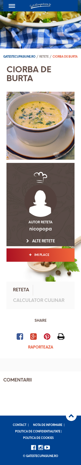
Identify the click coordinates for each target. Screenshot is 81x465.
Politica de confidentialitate (37, 431)
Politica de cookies (38, 438)
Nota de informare (47, 425)
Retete (44, 56)
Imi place (40, 255)
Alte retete (40, 241)
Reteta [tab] (21, 290)
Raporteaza (40, 347)
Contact (19, 425)
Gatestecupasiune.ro (19, 56)
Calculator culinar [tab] (38, 300)
